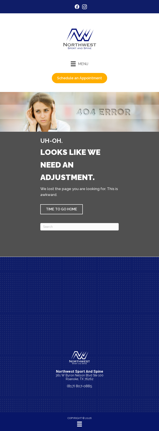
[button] (61, 209)
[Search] (79, 226)
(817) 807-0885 (79, 386)
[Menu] (79, 63)
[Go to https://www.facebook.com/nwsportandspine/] (77, 7)
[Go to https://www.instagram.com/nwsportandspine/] (84, 7)
